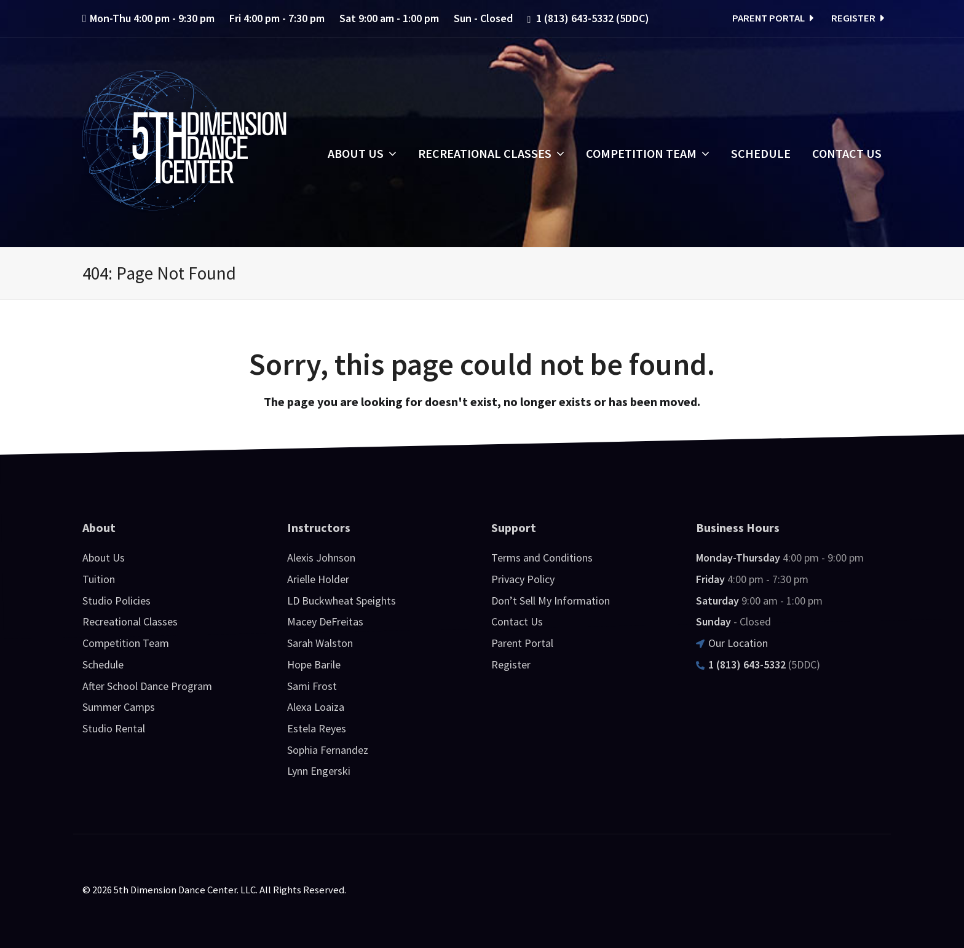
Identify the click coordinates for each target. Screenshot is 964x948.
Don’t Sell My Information (550, 600)
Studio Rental (113, 728)
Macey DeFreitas (325, 621)
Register (856, 18)
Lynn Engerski (318, 771)
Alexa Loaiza (315, 707)
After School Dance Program (147, 686)
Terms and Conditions (542, 557)
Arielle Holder (318, 579)
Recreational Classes (130, 621)
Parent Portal (771, 18)
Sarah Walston (320, 643)
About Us (103, 557)
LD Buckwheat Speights (341, 600)
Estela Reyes (316, 728)
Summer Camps (118, 707)
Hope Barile (314, 664)
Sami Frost (312, 686)
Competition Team (125, 643)
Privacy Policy (523, 579)
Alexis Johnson (321, 557)
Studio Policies (116, 600)
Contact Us (517, 621)
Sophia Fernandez (327, 750)
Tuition (98, 579)
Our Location (732, 643)
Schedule (103, 664)
